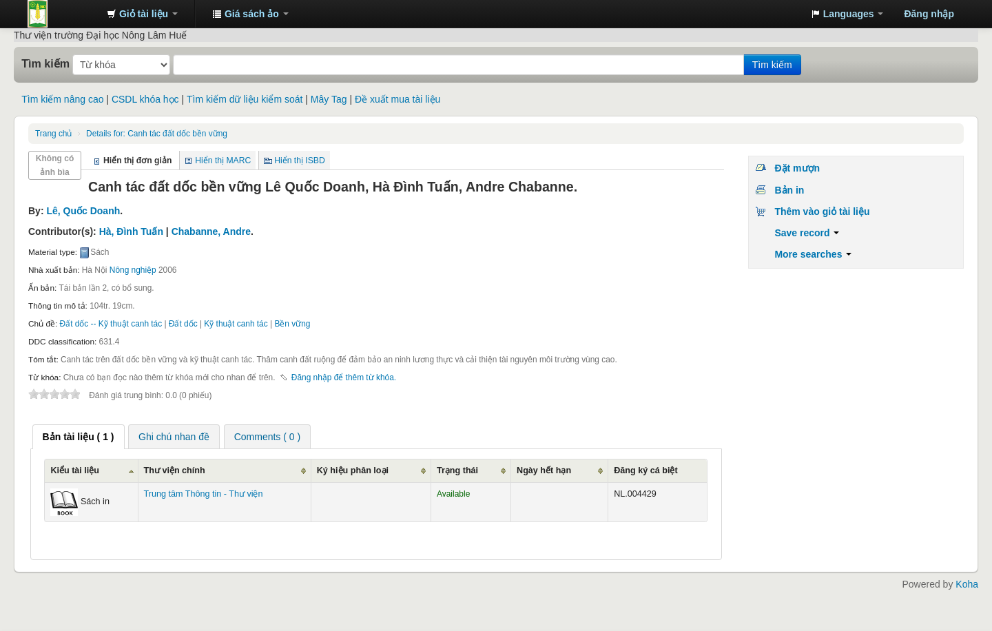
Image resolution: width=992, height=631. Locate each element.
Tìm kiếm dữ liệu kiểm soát (244, 99)
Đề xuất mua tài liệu (397, 99)
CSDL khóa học (145, 99)
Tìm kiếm (45, 63)
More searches (812, 254)
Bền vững (292, 324)
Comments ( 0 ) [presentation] (267, 436)
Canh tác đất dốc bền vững (156, 133)
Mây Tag (329, 99)
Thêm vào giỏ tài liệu (821, 211)
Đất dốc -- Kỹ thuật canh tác (111, 324)
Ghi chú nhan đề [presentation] (173, 436)
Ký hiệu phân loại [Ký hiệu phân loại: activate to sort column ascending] (353, 470)
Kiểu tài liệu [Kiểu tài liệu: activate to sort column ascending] (74, 470)
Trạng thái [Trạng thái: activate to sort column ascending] (457, 470)
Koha (966, 584)
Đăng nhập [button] (929, 13)
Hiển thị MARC (223, 160)
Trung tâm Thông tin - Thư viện (62, 14)
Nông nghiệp (133, 270)
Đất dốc (183, 324)
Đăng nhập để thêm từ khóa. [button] (343, 377)
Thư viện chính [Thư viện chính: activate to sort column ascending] (174, 470)
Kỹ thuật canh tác (235, 324)
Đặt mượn (797, 168)
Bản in (789, 190)
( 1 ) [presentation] (78, 436)
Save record (806, 232)
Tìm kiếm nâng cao (62, 99)
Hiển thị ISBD (299, 160)
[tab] (78, 436)
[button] (142, 14)
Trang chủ (53, 133)
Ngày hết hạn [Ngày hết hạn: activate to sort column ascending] (544, 470)
